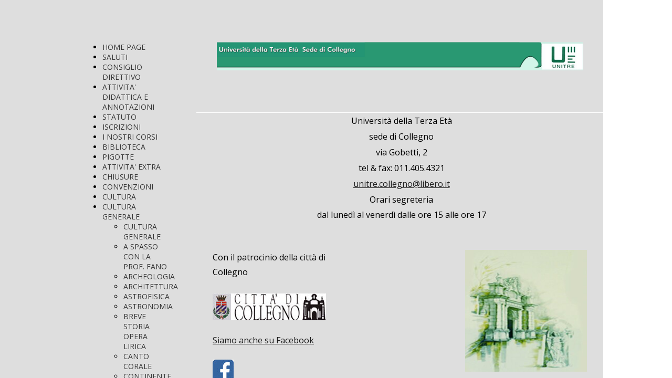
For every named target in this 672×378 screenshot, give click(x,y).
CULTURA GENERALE (121, 212)
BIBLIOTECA (123, 147)
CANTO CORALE (137, 361)
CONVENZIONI (127, 187)
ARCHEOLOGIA (149, 276)
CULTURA (119, 197)
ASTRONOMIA (148, 306)
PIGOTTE (118, 157)
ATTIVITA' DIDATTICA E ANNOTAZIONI (128, 97)
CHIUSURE (120, 177)
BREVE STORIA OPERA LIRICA (136, 331)
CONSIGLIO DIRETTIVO (122, 72)
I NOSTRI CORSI (130, 137)
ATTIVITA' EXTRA (131, 167)
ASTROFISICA (146, 296)
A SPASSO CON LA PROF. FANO (145, 256)
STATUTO (119, 117)
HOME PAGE (123, 47)
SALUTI (115, 57)
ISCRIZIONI (121, 127)
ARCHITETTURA (150, 286)
